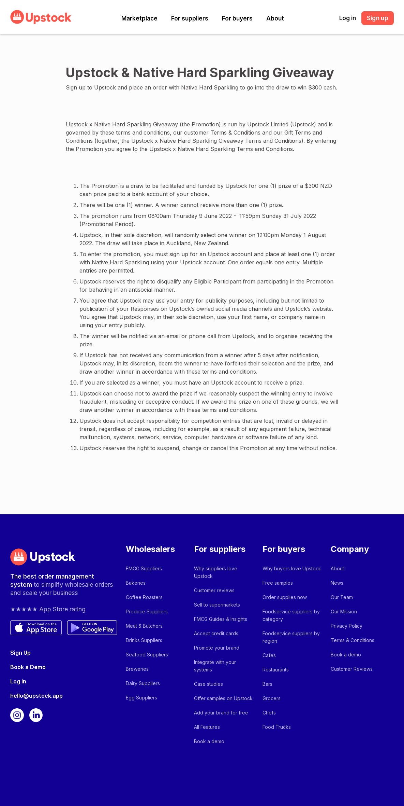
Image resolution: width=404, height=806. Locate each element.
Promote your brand (216, 648)
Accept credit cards (216, 633)
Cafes (269, 655)
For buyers (237, 18)
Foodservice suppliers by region (291, 637)
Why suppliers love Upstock (215, 572)
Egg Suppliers (141, 697)
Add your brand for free (221, 712)
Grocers (272, 698)
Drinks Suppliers (144, 640)
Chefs (269, 712)
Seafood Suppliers (147, 654)
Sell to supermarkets (217, 605)
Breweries (137, 669)
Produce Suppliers (147, 611)
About (275, 18)
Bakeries (136, 583)
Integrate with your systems (215, 665)
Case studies (208, 684)
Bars (267, 684)
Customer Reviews (352, 669)
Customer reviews (214, 590)
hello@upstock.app (36, 695)
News (337, 583)
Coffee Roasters (144, 597)
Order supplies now (285, 597)
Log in (347, 18)
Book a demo (209, 741)
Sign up (377, 18)
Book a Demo (28, 667)
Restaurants (276, 669)
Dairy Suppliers (143, 683)
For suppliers (189, 18)
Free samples (278, 583)
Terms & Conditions (352, 640)
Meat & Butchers (144, 626)
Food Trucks (277, 727)
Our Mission (344, 611)
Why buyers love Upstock (292, 568)
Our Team (342, 597)
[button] (139, 18)
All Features (207, 727)
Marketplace (139, 18)
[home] (41, 17)
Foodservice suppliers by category (291, 615)
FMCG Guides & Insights (220, 619)
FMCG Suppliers (144, 568)
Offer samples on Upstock (223, 698)
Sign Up (20, 652)
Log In (18, 681)
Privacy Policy (346, 626)
